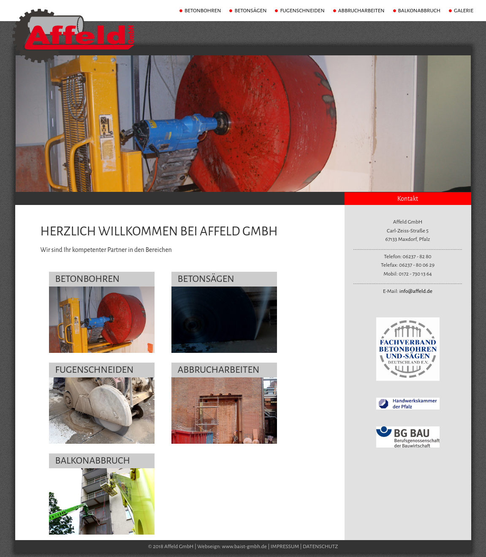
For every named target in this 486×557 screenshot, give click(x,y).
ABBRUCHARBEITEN (361, 11)
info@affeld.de (416, 291)
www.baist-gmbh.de (244, 546)
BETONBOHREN (203, 11)
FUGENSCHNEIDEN (302, 11)
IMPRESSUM (285, 546)
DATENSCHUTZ (320, 546)
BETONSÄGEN (250, 11)
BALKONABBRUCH (419, 11)
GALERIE (463, 11)
